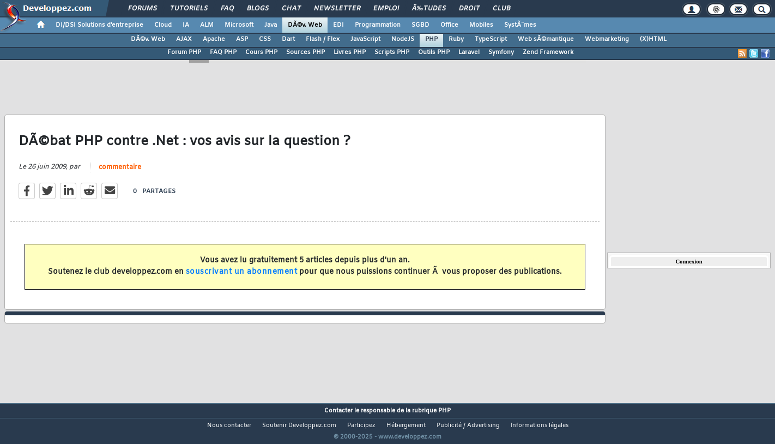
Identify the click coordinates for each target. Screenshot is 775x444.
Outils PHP (434, 52)
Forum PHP (184, 52)
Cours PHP (261, 52)
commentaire (120, 174)
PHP (431, 39)
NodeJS (402, 39)
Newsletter (337, 8)
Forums (142, 8)
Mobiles (481, 25)
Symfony (501, 52)
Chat (291, 8)
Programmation (378, 25)
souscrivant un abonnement (242, 278)
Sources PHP (305, 52)
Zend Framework (548, 52)
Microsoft (239, 25)
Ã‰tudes (429, 8)
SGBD (420, 25)
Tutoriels (189, 8)
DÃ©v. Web (305, 25)
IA (186, 25)
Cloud (163, 25)
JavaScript (365, 39)
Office (449, 25)
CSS (265, 39)
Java (270, 25)
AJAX (184, 39)
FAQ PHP (223, 52)
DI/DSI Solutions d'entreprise (99, 25)
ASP (242, 39)
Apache (214, 39)
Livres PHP (350, 52)
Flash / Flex (323, 39)
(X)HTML (653, 39)
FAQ (227, 8)
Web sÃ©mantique (546, 39)
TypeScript (491, 39)
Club (501, 8)
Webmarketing (607, 39)
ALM (207, 25)
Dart (288, 39)
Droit (469, 8)
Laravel (469, 52)
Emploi (386, 8)
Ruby (456, 39)
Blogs (258, 8)
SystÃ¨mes (520, 25)
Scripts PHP (391, 52)
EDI (338, 25)
